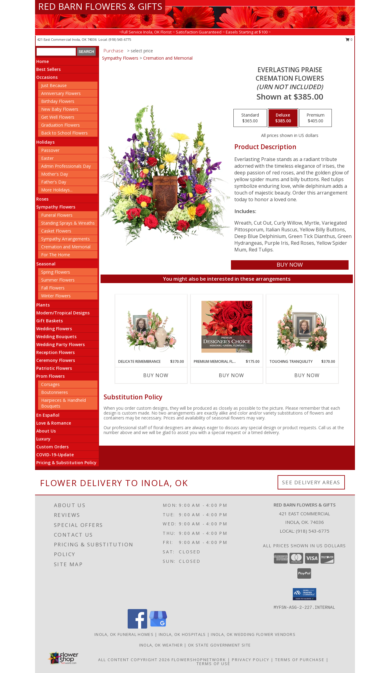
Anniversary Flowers (61, 93)
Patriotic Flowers (54, 368)
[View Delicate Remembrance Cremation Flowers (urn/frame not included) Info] (151, 326)
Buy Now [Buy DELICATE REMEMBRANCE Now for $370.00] (155, 375)
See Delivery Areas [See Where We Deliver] (311, 482)
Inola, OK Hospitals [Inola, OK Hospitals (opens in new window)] (182, 634)
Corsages (50, 384)
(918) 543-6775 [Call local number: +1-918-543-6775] (120, 39)
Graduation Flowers (60, 125)
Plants (43, 305)
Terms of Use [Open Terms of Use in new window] (213, 663)
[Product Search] (56, 52)
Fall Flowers (53, 288)
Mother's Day (54, 174)
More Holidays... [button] (57, 190)
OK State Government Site (219, 645)
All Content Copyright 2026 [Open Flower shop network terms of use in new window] (134, 659)
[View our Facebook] (137, 627)
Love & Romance (53, 423)
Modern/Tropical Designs (63, 313)
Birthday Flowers (57, 101)
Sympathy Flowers (55, 207)
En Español (47, 415)
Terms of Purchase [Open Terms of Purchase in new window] (299, 659)
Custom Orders (52, 447)
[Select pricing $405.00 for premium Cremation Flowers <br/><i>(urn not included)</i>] (316, 118)
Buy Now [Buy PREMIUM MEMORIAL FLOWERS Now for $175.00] (231, 375)
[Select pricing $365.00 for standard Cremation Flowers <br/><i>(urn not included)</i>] (250, 118)
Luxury (43, 439)
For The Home (55, 255)
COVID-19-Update (55, 454)
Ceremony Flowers (55, 360)
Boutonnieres (54, 392)
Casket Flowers (56, 231)
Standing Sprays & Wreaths (68, 223)
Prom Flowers (50, 376)
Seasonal (45, 264)
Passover (50, 150)
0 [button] (349, 39)
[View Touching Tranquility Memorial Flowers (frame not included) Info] (302, 326)
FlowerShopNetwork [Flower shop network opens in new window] (199, 659)
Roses (42, 199)
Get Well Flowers (57, 117)
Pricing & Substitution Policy (66, 462)
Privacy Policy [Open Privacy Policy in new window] (250, 659)
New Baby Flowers (59, 109)
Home (42, 61)
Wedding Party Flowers (60, 344)
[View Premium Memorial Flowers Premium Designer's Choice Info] (226, 327)
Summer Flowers (58, 280)
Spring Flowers (55, 272)
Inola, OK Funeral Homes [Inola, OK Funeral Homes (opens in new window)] (124, 634)
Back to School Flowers (64, 133)
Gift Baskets (49, 321)
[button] (304, 594)
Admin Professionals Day (66, 166)
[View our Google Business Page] (158, 627)
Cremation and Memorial (65, 247)
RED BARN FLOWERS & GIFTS (100, 6)
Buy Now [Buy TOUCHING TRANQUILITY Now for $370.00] (307, 375)
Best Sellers (48, 69)
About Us (46, 431)
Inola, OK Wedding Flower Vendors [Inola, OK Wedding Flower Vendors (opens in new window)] (253, 634)
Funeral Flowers (57, 215)
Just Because (54, 85)
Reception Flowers (55, 352)
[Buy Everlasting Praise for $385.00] (289, 265)
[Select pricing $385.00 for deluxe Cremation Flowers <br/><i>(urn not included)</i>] (283, 118)
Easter (47, 158)
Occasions (47, 77)
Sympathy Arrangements (65, 239)
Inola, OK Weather (161, 645)
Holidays (45, 142)
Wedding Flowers (54, 328)
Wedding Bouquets (56, 336)
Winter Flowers (56, 296)
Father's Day (53, 182)
